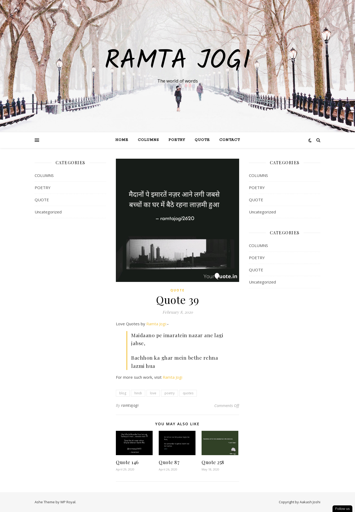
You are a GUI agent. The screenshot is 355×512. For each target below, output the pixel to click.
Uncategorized (48, 211)
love (153, 393)
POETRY (43, 187)
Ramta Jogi (177, 61)
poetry (170, 393)
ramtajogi (130, 405)
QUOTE (202, 140)
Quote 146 (127, 462)
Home (121, 140)
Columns (148, 140)
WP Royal (67, 502)
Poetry (177, 140)
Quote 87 (169, 462)
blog (122, 393)
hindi (138, 393)
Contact (229, 140)
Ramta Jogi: (156, 323)
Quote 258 (213, 462)
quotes (188, 393)
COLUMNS (44, 175)
